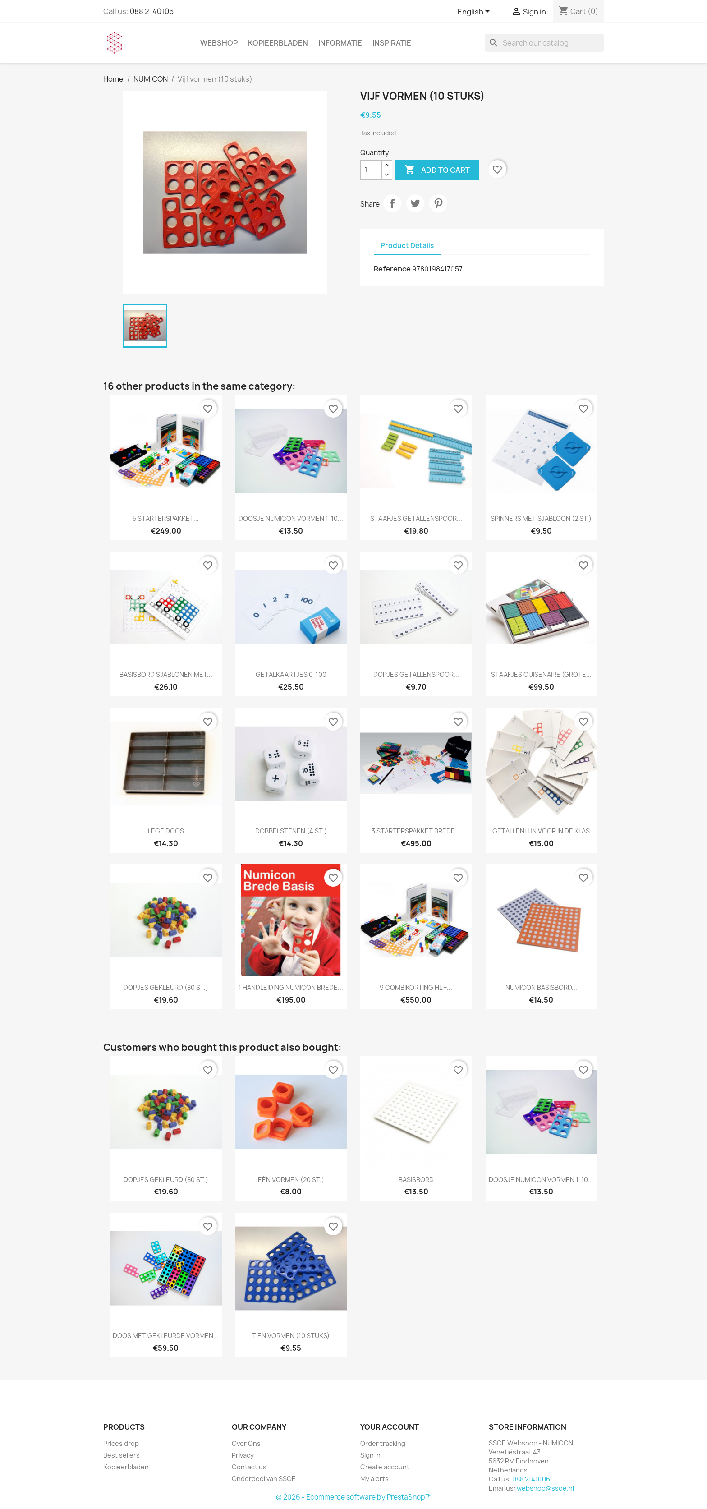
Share (392, 203)
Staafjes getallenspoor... (416, 518)
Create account (384, 1467)
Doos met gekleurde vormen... (166, 1335)
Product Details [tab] (407, 245)
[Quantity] (371, 170)
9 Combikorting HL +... (416, 987)
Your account (389, 1427)
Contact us (249, 1467)
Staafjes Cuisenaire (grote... (541, 674)
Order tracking (382, 1443)
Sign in (370, 1455)
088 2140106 (152, 11)
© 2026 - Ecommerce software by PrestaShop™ (354, 1497)
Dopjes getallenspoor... (416, 674)
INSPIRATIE (391, 43)
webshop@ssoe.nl (545, 1488)
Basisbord (416, 1179)
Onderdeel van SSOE (264, 1478)
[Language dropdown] (475, 12)
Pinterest (438, 203)
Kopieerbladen (278, 43)
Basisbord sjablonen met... (165, 674)
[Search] (544, 43)
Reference (392, 268)
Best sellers (121, 1455)
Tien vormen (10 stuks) (291, 1335)
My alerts (374, 1478)
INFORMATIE (340, 43)
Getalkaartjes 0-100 (291, 674)
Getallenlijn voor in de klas (541, 831)
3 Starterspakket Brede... (416, 831)
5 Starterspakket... (166, 518)
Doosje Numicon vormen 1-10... (291, 518)
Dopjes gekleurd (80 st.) (166, 987)
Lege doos (166, 831)
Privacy (243, 1455)
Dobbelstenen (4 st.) (291, 831)
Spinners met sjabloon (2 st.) (541, 518)
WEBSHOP (219, 43)
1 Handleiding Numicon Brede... (291, 987)
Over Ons (246, 1443)
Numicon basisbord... (541, 987)
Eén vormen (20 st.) (291, 1179)
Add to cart (437, 170)
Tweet (415, 203)
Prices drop (121, 1443)
